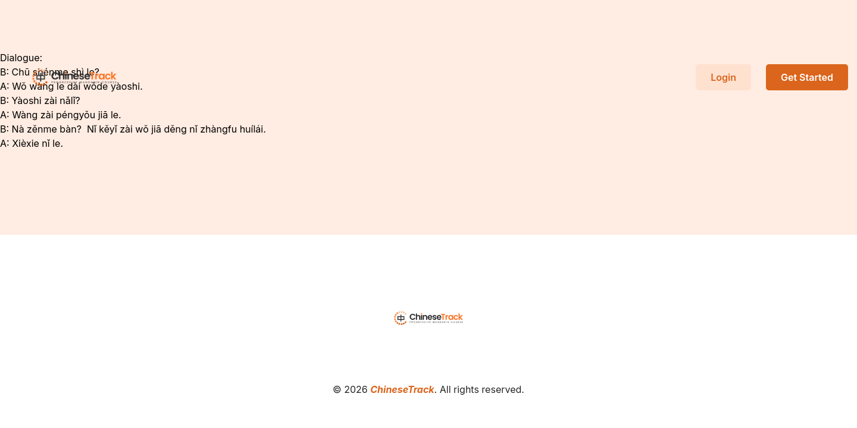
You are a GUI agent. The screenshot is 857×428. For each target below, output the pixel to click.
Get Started (807, 77)
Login (723, 77)
